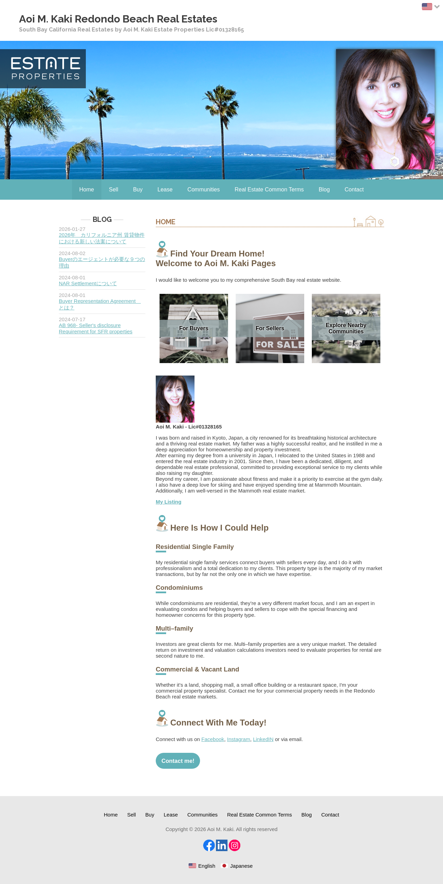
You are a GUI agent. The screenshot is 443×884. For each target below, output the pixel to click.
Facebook (212, 739)
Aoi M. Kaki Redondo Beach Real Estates (118, 19)
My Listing (168, 502)
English (206, 866)
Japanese (241, 866)
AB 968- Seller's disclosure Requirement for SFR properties (96, 328)
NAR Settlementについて (88, 283)
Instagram (238, 739)
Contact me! (178, 761)
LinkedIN (263, 739)
